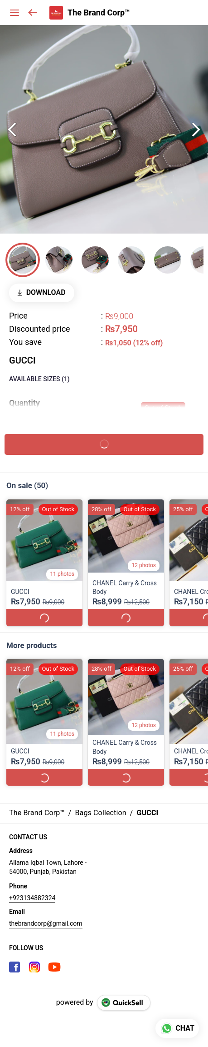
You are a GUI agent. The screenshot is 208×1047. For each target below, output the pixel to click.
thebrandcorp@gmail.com (45, 914)
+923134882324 (32, 889)
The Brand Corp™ (99, 12)
